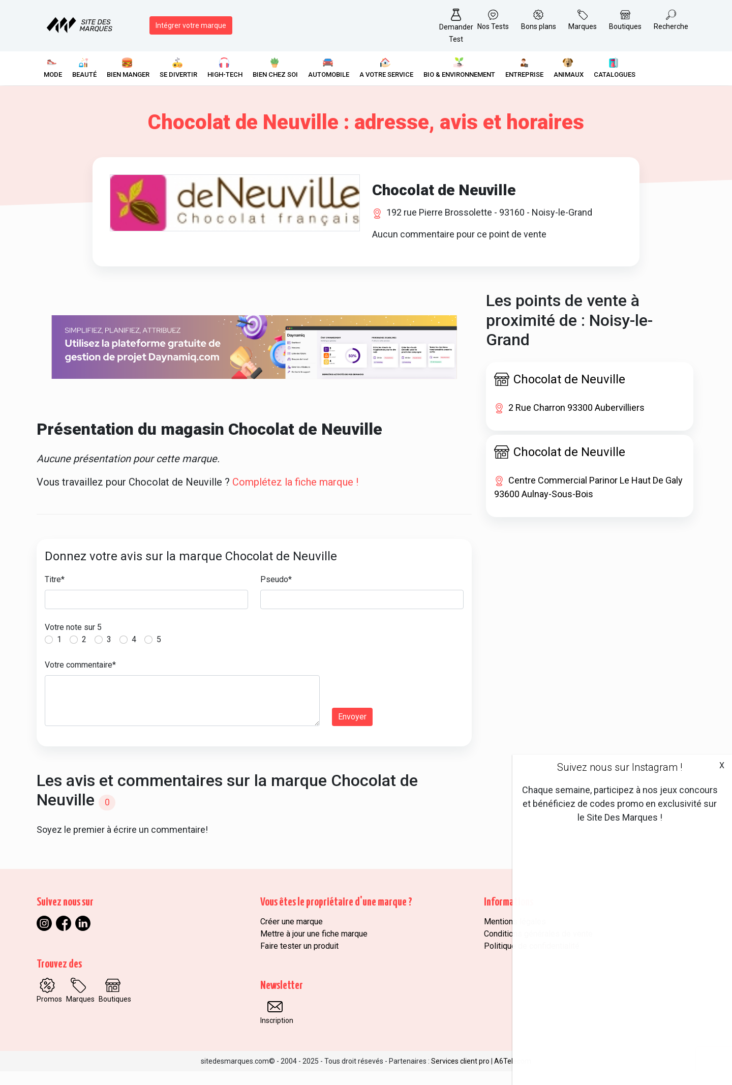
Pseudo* (276, 593)
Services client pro (460, 1075)
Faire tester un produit (299, 960)
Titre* (55, 593)
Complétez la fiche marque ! (295, 496)
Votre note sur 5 (73, 641)
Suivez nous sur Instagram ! (619, 767)
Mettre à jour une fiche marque (314, 947)
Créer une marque (291, 935)
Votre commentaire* (80, 679)
